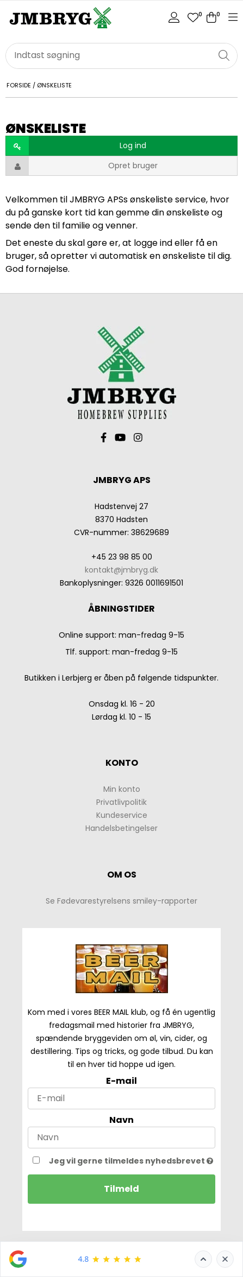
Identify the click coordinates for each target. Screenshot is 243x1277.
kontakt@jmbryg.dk (121, 569)
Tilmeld (121, 1189)
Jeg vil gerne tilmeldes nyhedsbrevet (131, 1160)
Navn (121, 1120)
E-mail (121, 1081)
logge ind (153, 243)
